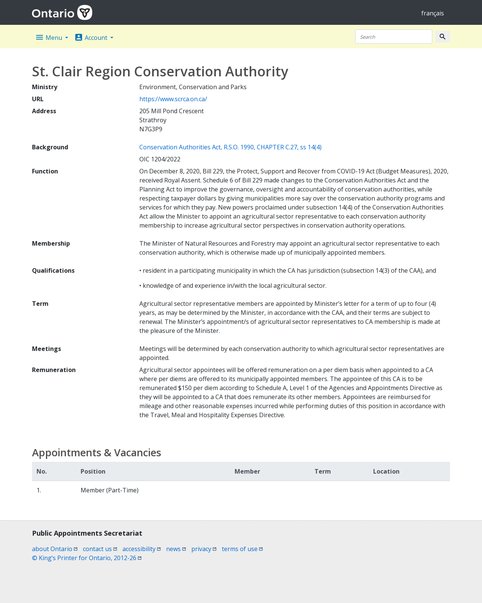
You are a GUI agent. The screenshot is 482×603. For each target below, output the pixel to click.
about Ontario (55, 549)
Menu (49, 37)
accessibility (141, 549)
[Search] (393, 36)
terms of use (242, 549)
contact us (100, 549)
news (176, 549)
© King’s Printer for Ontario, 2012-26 (87, 558)
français (432, 13)
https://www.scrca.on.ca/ (173, 99)
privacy (204, 549)
